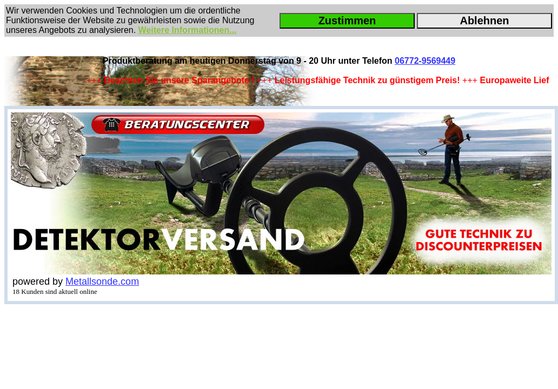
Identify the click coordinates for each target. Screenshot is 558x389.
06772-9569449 (425, 60)
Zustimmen (347, 20)
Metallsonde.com (102, 281)
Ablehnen (484, 20)
